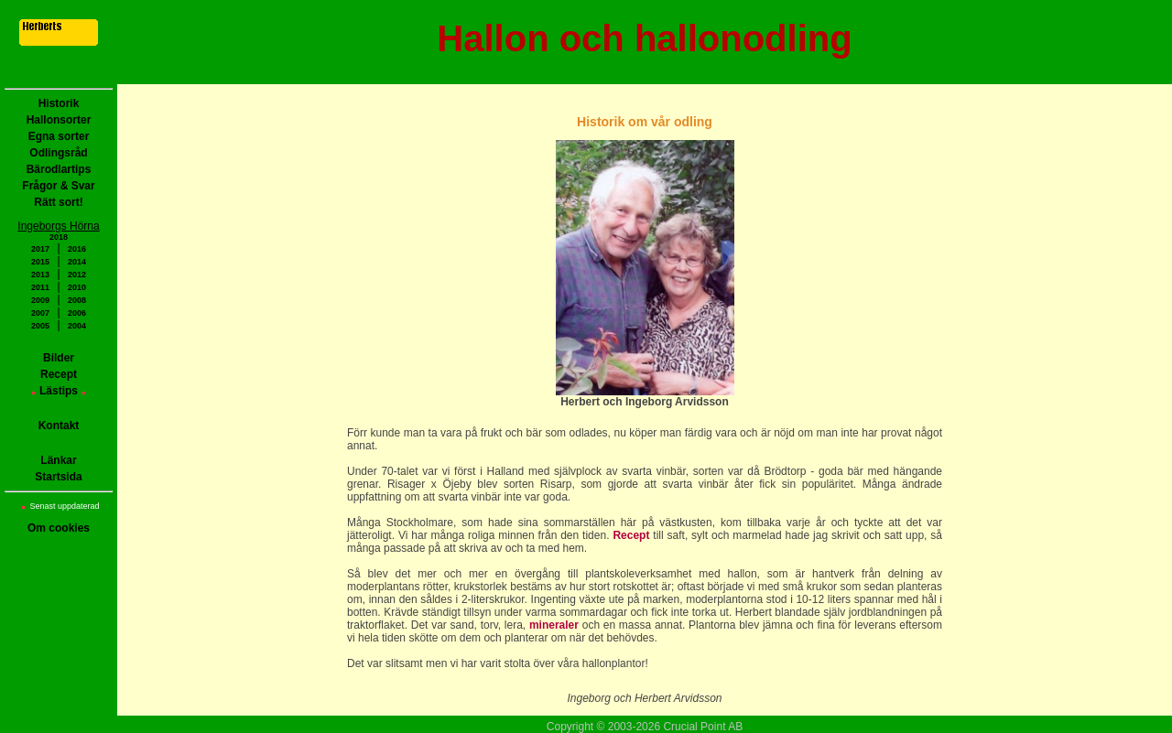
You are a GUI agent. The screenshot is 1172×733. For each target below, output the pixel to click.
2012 (77, 274)
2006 (77, 313)
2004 (77, 325)
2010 (77, 287)
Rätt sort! (58, 202)
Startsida (58, 476)
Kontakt (59, 425)
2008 (77, 300)
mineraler (554, 625)
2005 (40, 325)
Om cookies (58, 528)
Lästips (58, 390)
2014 (77, 261)
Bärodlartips (59, 169)
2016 (77, 248)
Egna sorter (59, 136)
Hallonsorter (59, 119)
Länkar (58, 460)
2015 (40, 261)
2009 (40, 300)
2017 (40, 248)
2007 (40, 313)
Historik (59, 103)
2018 (58, 237)
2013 (40, 274)
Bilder (58, 357)
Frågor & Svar (58, 185)
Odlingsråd (58, 152)
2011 (40, 287)
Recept (58, 374)
